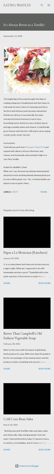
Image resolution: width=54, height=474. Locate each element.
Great (15, 192)
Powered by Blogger (27, 466)
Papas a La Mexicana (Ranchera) (25, 252)
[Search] (42, 5)
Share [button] (43, 192)
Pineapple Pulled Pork (35, 147)
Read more (45, 283)
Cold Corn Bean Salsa (18, 419)
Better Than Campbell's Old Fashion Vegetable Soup (22, 335)
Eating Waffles (17, 5)
